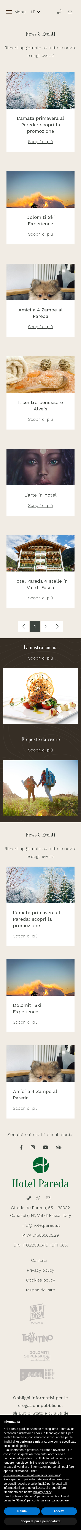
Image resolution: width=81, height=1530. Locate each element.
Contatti (39, 1260)
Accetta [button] (59, 1511)
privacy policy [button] (42, 1492)
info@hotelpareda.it (40, 1225)
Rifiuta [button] (22, 1511)
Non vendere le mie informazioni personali (31, 1475)
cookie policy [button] (19, 1446)
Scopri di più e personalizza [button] (40, 1521)
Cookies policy (40, 1280)
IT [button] (35, 11)
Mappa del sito (40, 1289)
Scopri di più (40, 658)
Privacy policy (40, 1270)
